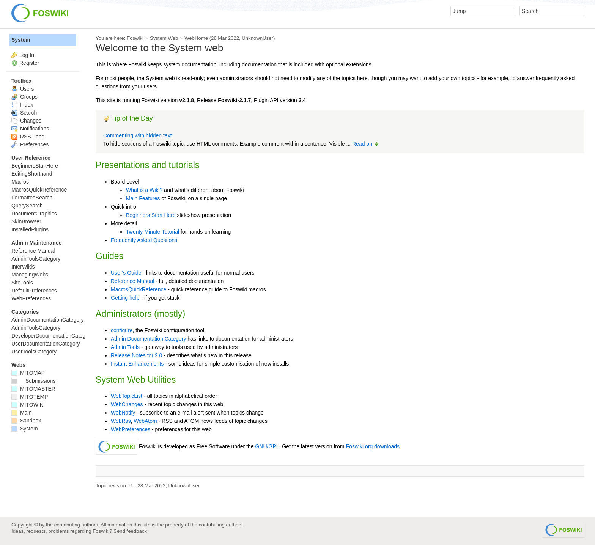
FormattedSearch (31, 198)
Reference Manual (132, 281)
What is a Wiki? (144, 190)
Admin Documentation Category (148, 339)
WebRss (121, 421)
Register (29, 63)
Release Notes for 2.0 (136, 355)
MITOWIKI (28, 405)
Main (21, 413)
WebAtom (145, 421)
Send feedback (130, 531)
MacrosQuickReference (138, 289)
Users (22, 89)
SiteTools (22, 283)
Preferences (30, 144)
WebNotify (123, 413)
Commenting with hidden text (137, 135)
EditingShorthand (31, 174)
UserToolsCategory (34, 352)
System (20, 40)
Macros (20, 182)
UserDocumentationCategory (45, 344)
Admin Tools (125, 347)
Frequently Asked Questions (144, 240)
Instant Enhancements (137, 364)
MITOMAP (28, 373)
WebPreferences (130, 429)
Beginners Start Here (151, 215)
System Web (164, 38)
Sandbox (26, 421)
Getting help (125, 298)
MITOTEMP (29, 397)
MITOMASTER (33, 389)
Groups (24, 97)
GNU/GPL (267, 446)
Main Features (143, 198)
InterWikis (23, 267)
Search (24, 113)
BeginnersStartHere (34, 166)
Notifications (30, 129)
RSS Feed (27, 137)
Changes (26, 121)
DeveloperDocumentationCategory (52, 336)
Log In (26, 55)
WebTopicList (126, 396)
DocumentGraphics (34, 213)
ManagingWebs (29, 275)
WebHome (196, 38)
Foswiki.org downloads (373, 446)
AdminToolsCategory (35, 259)
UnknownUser (257, 38)
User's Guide (126, 273)
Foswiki (135, 38)
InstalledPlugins (30, 229)
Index (22, 105)
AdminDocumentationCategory (47, 320)
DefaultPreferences (34, 290)
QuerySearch (26, 206)
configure (122, 330)
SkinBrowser (26, 221)
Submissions (33, 381)
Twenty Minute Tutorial (152, 232)
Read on (366, 144)
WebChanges (127, 404)
